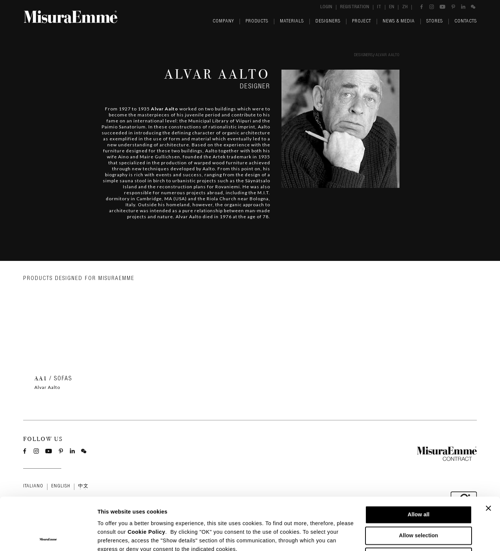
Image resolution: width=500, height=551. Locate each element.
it (379, 7)
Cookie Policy (146, 479)
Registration (354, 7)
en (391, 7)
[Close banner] (488, 456)
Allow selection (418, 483)
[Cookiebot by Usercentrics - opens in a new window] (48, 536)
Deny (418, 504)
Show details (383, 537)
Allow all (418, 462)
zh (405, 7)
